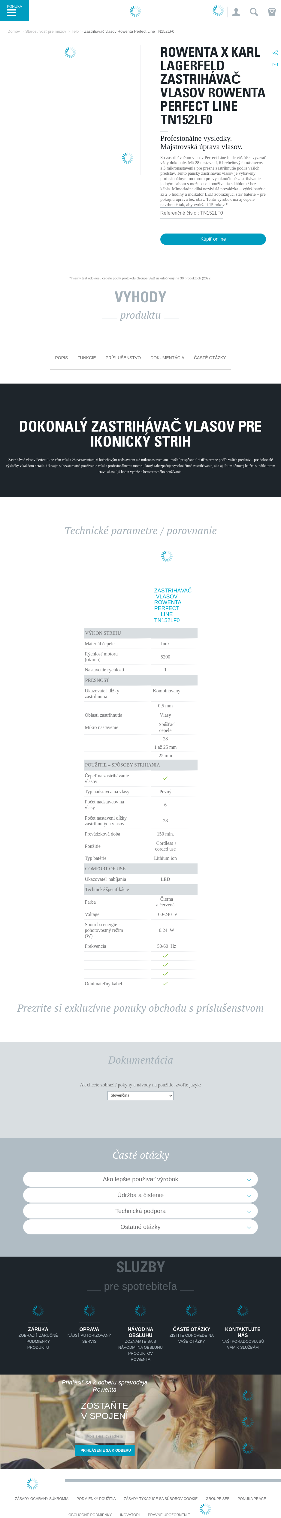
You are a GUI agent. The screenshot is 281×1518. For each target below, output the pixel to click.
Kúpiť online (213, 239)
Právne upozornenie (169, 1515)
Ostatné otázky (140, 1227)
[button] (236, 12)
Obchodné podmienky (90, 1515)
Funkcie (86, 357)
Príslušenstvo (123, 357)
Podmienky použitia (96, 1499)
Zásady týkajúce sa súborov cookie (161, 1499)
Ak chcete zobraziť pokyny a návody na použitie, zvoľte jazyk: (140, 1084)
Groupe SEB (217, 1499)
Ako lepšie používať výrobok (140, 1179)
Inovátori (130, 1515)
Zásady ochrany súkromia (41, 1499)
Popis (61, 357)
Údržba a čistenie (140, 1195)
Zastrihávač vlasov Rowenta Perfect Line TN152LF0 (167, 605)
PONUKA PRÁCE (252, 1499)
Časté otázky (210, 357)
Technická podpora (140, 1211)
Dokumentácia (167, 357)
